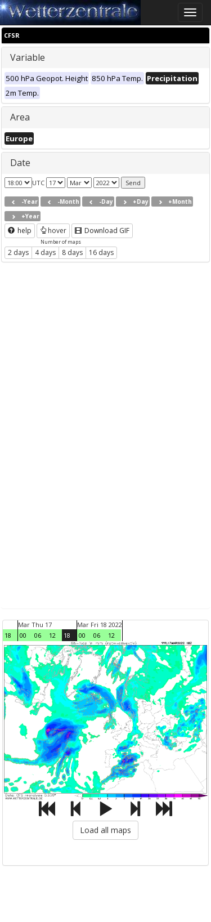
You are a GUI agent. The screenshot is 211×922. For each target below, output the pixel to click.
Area (20, 117)
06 (37, 635)
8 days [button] (72, 252)
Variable (27, 57)
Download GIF (102, 230)
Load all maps (105, 830)
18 (8, 635)
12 (52, 635)
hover (53, 230)
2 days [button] (18, 252)
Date (20, 162)
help (20, 230)
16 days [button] (101, 252)
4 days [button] (45, 252)
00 (23, 635)
